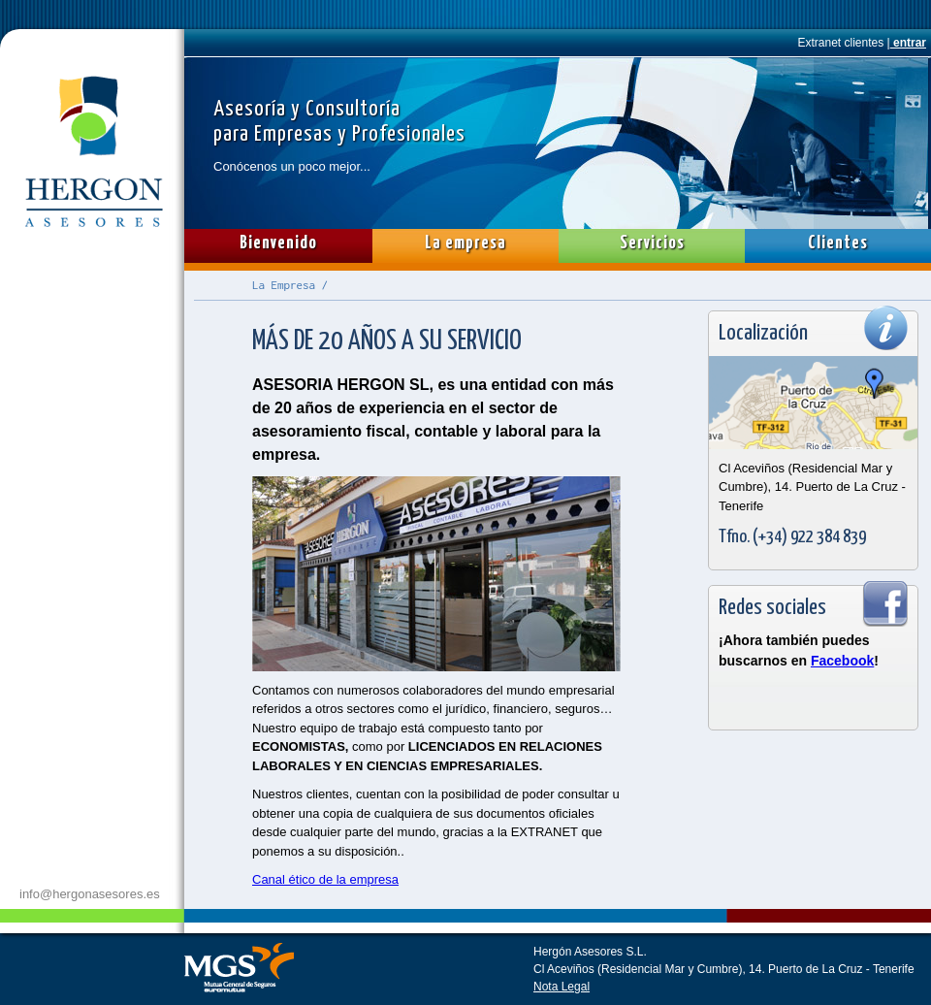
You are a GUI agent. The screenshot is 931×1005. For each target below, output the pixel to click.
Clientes (838, 243)
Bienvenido (278, 243)
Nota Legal (561, 986)
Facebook (842, 660)
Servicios (652, 243)
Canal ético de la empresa (325, 879)
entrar (908, 42)
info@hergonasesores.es (89, 894)
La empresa (465, 243)
